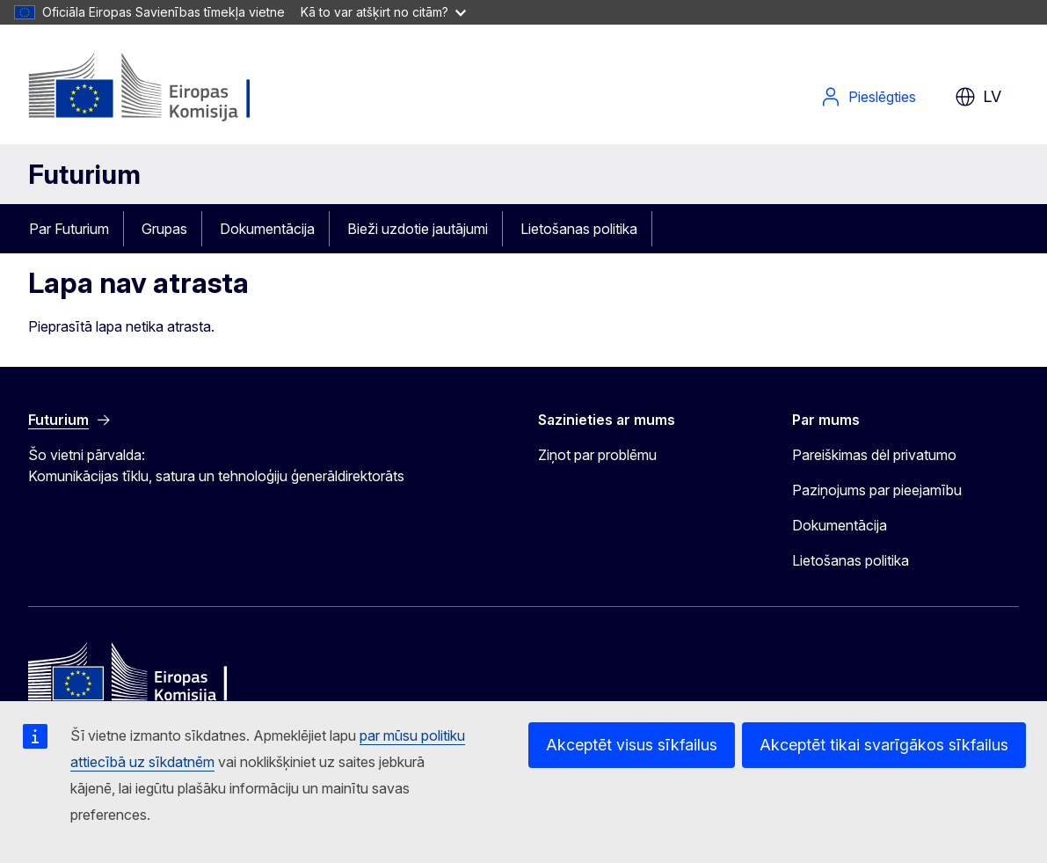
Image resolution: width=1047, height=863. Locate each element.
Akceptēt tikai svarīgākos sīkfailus (884, 744)
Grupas (164, 229)
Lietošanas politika (578, 229)
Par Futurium (69, 229)
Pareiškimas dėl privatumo (874, 455)
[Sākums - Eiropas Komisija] (170, 88)
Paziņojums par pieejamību (877, 490)
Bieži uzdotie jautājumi (417, 229)
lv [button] (978, 96)
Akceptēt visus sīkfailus (631, 744)
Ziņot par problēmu (597, 455)
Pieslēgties (868, 96)
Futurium (84, 174)
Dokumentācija (267, 229)
